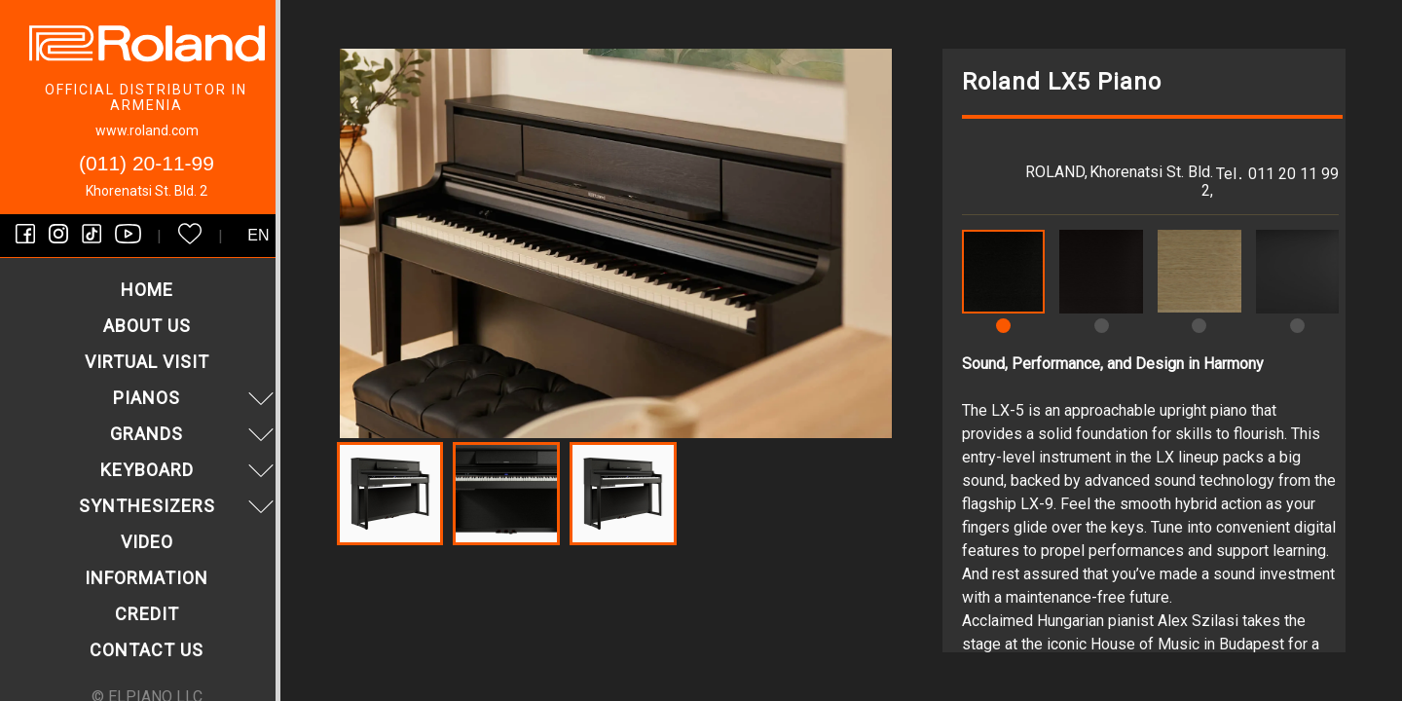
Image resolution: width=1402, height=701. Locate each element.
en (258, 235)
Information (146, 578)
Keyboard (189, 470)
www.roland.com (147, 130)
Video (147, 542)
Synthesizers (179, 506)
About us (147, 325)
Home (147, 289)
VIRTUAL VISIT (147, 361)
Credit (147, 614)
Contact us (146, 650)
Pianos (195, 397)
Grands (194, 434)
